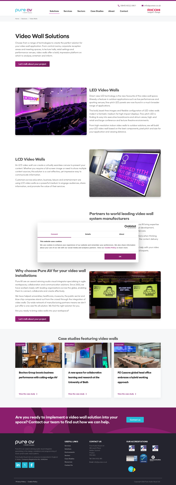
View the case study (27, 394)
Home (17, 18)
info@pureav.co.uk (151, 5)
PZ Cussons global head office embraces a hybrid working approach (134, 377)
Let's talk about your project (32, 64)
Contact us (135, 419)
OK (120, 256)
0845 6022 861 (126, 5)
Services (68, 11)
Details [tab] (88, 234)
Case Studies (97, 11)
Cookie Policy (111, 248)
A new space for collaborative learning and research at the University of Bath (84, 377)
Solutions (54, 11)
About (111, 11)
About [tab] (121, 234)
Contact (124, 11)
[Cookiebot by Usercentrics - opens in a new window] (126, 226)
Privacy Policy (21, 481)
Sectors (81, 11)
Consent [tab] (54, 234)
